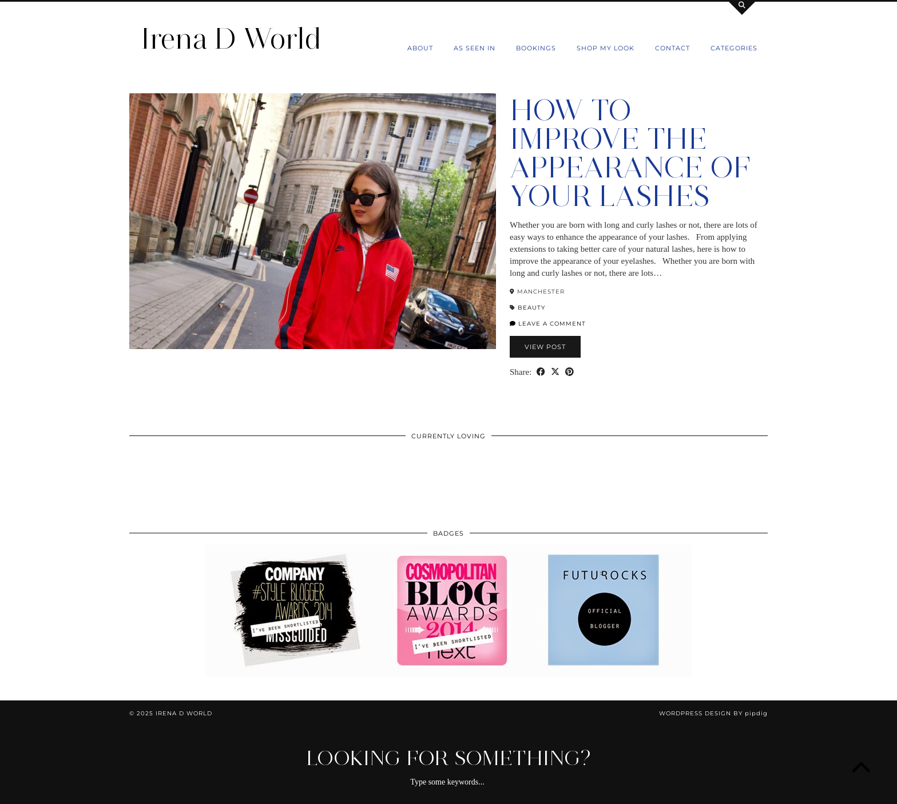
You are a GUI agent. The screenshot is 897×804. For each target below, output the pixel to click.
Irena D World (231, 38)
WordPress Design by (713, 713)
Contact (672, 48)
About (420, 48)
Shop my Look (605, 48)
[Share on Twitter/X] (555, 372)
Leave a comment (548, 323)
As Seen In (474, 48)
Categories (734, 48)
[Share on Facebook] (541, 372)
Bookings (536, 48)
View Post (545, 347)
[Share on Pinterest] (569, 372)
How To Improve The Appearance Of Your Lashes (630, 153)
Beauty (531, 307)
